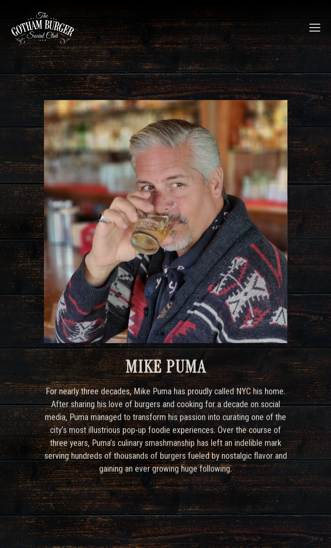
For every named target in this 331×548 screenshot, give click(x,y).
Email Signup (165, 534)
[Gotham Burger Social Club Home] (49, 27)
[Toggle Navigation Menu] (316, 27)
